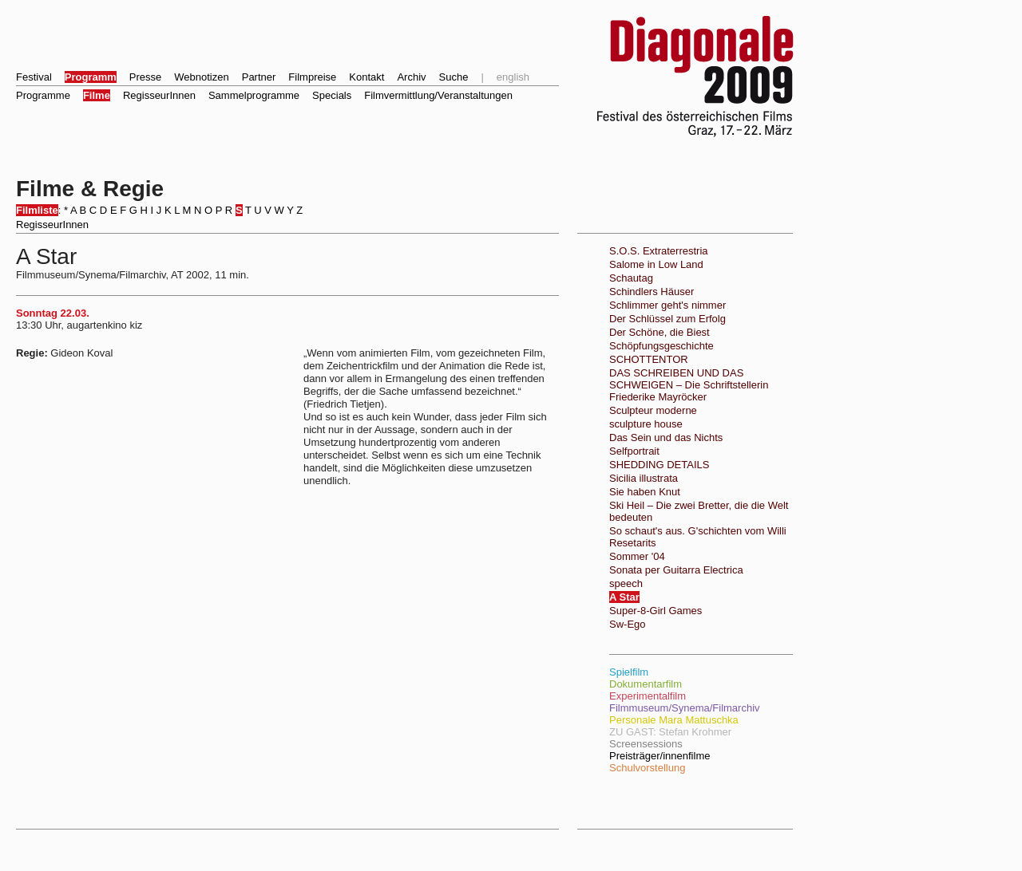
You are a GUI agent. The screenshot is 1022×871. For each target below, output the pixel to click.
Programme (43, 95)
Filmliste (37, 210)
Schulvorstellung (647, 768)
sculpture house (646, 424)
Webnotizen (201, 77)
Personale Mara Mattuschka (674, 720)
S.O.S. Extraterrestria (658, 251)
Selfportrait (634, 451)
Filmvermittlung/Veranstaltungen (438, 95)
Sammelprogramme (253, 95)
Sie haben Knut (644, 492)
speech (626, 583)
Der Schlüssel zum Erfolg (667, 319)
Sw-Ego (627, 624)
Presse (145, 77)
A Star (624, 597)
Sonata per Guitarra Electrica (676, 570)
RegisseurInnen (159, 95)
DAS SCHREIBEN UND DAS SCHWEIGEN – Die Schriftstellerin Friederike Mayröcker (688, 385)
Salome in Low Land (656, 264)
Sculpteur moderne (653, 410)
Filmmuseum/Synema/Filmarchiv (684, 708)
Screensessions (646, 744)
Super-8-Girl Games (655, 611)
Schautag (631, 278)
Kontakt (366, 77)
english (513, 77)
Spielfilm (628, 672)
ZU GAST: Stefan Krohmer (670, 732)
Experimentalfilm (647, 696)
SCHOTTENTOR (648, 359)
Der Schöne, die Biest (659, 332)
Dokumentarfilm (645, 684)
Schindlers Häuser (651, 292)
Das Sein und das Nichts (666, 437)
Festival (34, 77)
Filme (96, 95)
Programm (91, 77)
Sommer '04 (637, 556)
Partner (259, 77)
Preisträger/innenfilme (659, 756)
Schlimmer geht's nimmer (667, 305)
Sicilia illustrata (643, 478)
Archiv (411, 77)
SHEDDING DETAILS (659, 465)
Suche (454, 77)
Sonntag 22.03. (52, 313)
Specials (331, 95)
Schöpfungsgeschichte (661, 346)
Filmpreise (312, 77)
